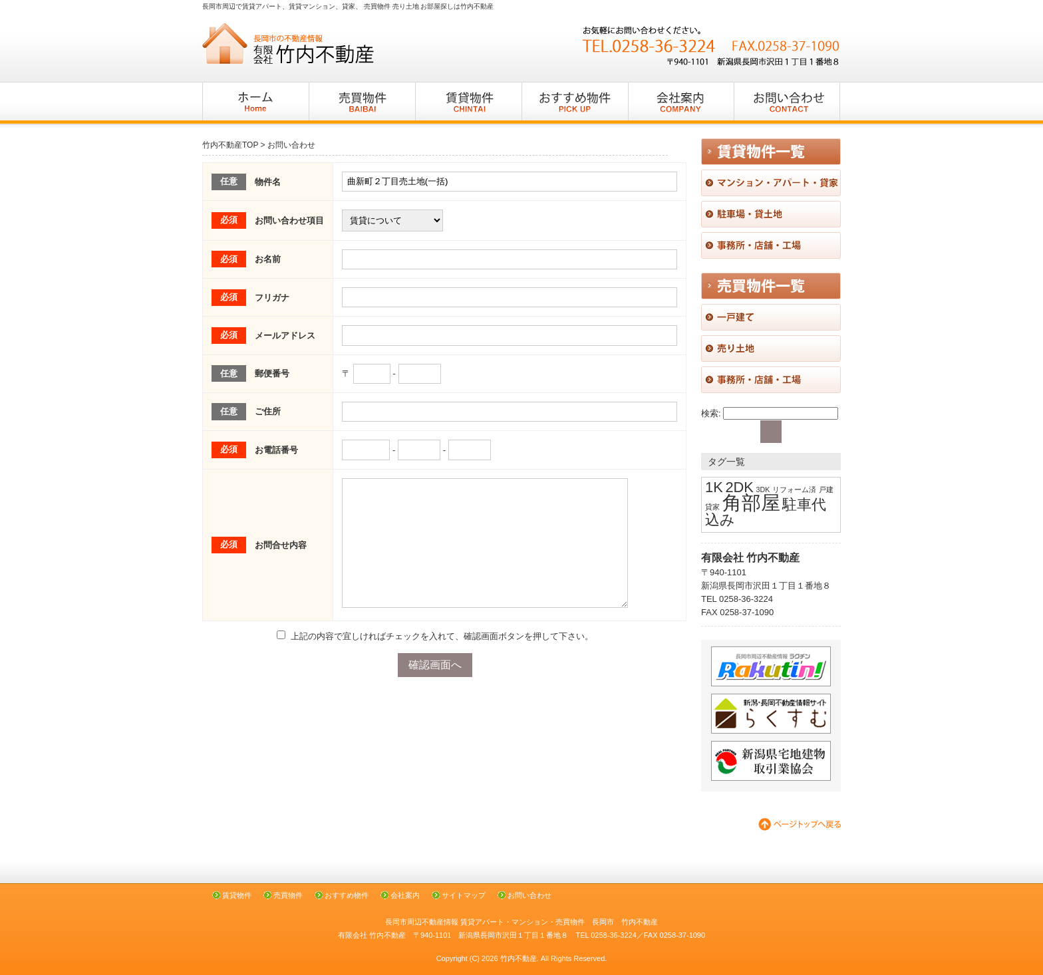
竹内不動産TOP (230, 145)
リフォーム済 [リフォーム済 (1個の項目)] (794, 489)
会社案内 (405, 895)
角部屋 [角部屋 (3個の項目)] (751, 502)
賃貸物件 (236, 895)
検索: (711, 413)
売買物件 (288, 895)
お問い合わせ (529, 895)
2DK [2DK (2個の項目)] (739, 487)
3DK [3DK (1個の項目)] (763, 489)
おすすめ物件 (347, 895)
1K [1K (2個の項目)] (714, 487)
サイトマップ (464, 895)
